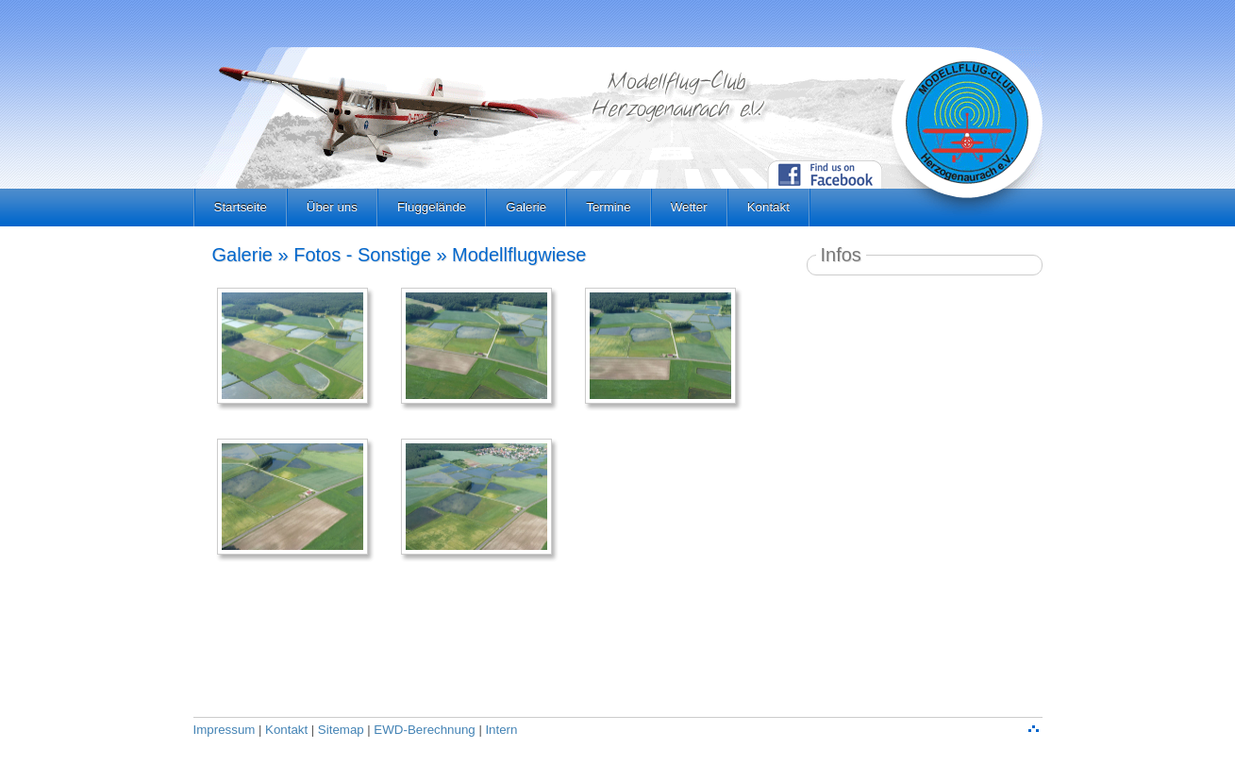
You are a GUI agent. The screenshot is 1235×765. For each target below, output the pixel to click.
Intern (501, 730)
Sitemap (341, 730)
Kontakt (768, 207)
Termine (608, 207)
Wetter (689, 207)
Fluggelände (431, 207)
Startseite (240, 207)
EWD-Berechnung (424, 730)
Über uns (332, 207)
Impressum (224, 730)
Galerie (526, 207)
